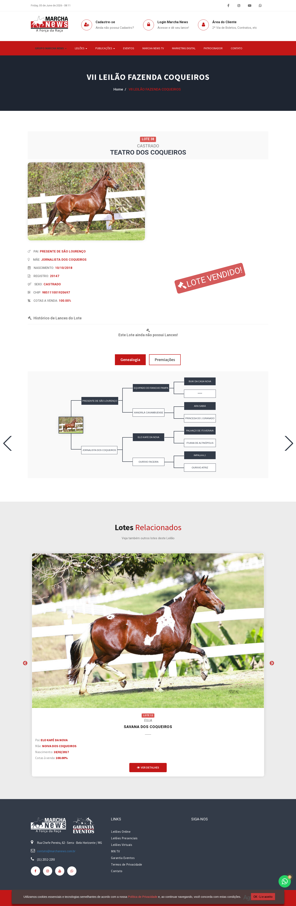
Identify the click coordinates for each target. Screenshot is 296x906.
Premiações (165, 359)
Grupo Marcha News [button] (51, 48)
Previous (25, 663)
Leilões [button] (81, 48)
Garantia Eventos (123, 858)
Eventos (128, 48)
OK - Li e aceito (261, 896)
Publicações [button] (105, 48)
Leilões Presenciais (124, 838)
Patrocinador (213, 48)
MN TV (115, 851)
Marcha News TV (153, 48)
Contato (236, 48)
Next (271, 663)
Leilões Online (121, 832)
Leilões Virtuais (121, 845)
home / (119, 89)
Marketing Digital (183, 48)
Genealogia (130, 359)
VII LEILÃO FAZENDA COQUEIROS (148, 77)
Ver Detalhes (148, 767)
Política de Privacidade (141, 896)
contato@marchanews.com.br (56, 851)
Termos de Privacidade (126, 864)
